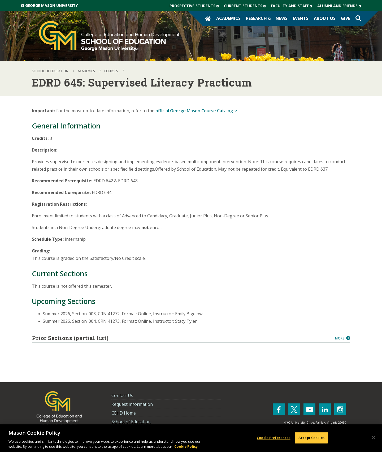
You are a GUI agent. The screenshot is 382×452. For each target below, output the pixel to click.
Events (301, 18)
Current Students (246, 6)
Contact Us (122, 395)
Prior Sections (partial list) (181, 338)
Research (259, 18)
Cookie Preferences (273, 437)
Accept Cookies (311, 437)
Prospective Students (195, 6)
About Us (325, 18)
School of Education (131, 422)
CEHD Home (123, 413)
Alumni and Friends (340, 6)
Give (345, 18)
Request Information (132, 404)
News (282, 18)
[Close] (373, 438)
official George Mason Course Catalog (196, 111)
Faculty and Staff (293, 6)
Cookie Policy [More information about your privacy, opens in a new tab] (186, 446)
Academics (228, 18)
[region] (191, 438)
